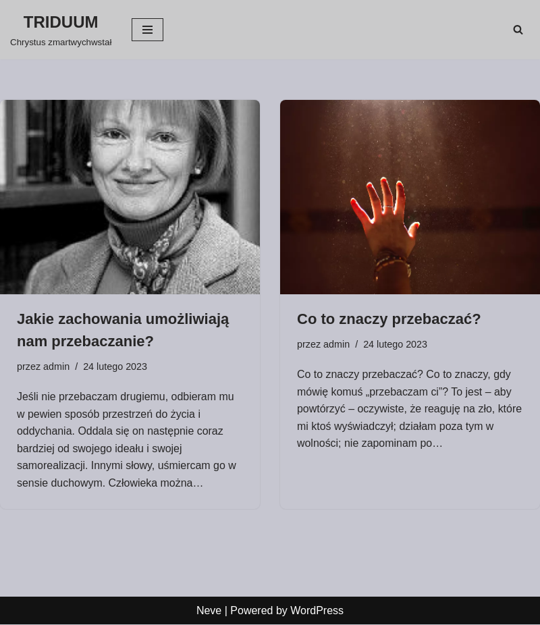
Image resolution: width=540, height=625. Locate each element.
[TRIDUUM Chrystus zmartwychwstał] (60, 29)
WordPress (317, 610)
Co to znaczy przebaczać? (389, 318)
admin (56, 366)
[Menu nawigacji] (147, 29)
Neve (208, 610)
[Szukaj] (518, 29)
